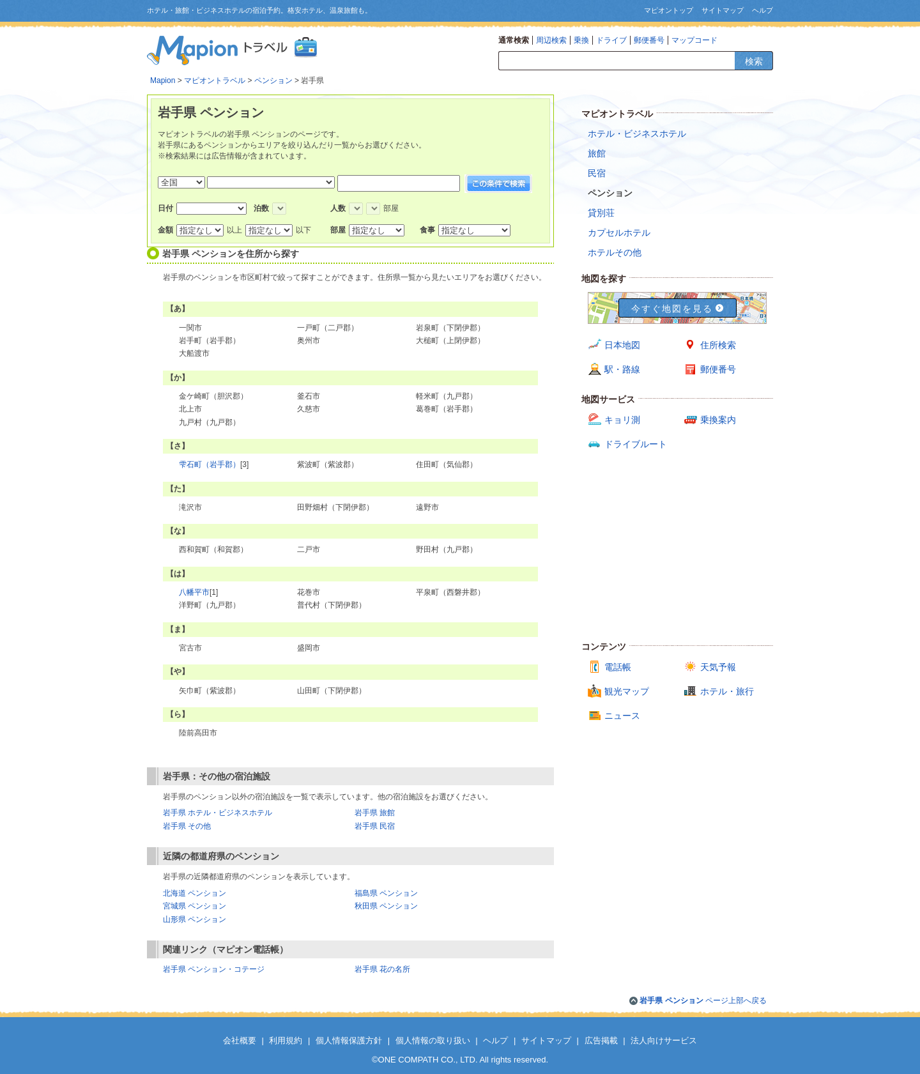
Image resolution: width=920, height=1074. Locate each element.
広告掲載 (601, 1040)
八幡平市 (194, 592)
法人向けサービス (664, 1040)
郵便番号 (649, 40)
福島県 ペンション (386, 893)
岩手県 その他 (187, 826)
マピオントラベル (214, 80)
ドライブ (611, 40)
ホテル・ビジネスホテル (637, 133)
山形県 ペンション (194, 919)
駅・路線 (622, 369)
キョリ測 (622, 420)
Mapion (162, 80)
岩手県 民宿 (375, 826)
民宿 (597, 173)
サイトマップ (723, 10)
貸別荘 (601, 213)
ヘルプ (762, 10)
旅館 (597, 153)
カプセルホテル (619, 232)
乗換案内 (718, 420)
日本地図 (622, 345)
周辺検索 (551, 40)
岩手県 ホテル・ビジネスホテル (217, 812)
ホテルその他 (614, 252)
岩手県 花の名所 (382, 969)
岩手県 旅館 (375, 812)
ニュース (622, 715)
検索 (754, 61)
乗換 (581, 40)
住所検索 (718, 345)
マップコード (694, 40)
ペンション (273, 80)
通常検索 (513, 40)
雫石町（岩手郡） (209, 464)
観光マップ (626, 691)
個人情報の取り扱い (432, 1040)
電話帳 (617, 667)
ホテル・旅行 (727, 691)
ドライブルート (635, 444)
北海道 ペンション (194, 893)
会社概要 (239, 1040)
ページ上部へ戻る (703, 1000)
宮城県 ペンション (194, 905)
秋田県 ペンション (386, 905)
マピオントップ (668, 10)
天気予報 (718, 667)
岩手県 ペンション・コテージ (213, 969)
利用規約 (285, 1040)
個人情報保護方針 (349, 1040)
